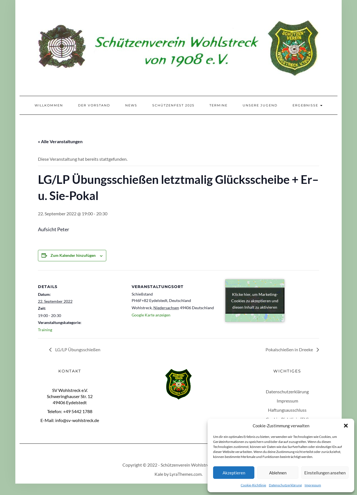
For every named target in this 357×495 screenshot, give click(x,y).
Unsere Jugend (260, 105)
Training (45, 329)
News (131, 105)
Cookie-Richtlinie (253, 485)
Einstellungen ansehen (325, 472)
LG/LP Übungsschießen (77, 349)
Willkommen (49, 105)
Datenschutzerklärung (285, 485)
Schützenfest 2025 (173, 105)
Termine (218, 105)
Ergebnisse (307, 105)
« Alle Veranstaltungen (60, 141)
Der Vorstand (94, 105)
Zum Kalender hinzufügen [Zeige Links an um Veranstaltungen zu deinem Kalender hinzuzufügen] (73, 255)
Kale (159, 474)
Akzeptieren (234, 472)
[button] (346, 425)
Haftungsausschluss (287, 410)
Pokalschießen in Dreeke (290, 349)
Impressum (313, 485)
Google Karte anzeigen (151, 315)
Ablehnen (277, 472)
